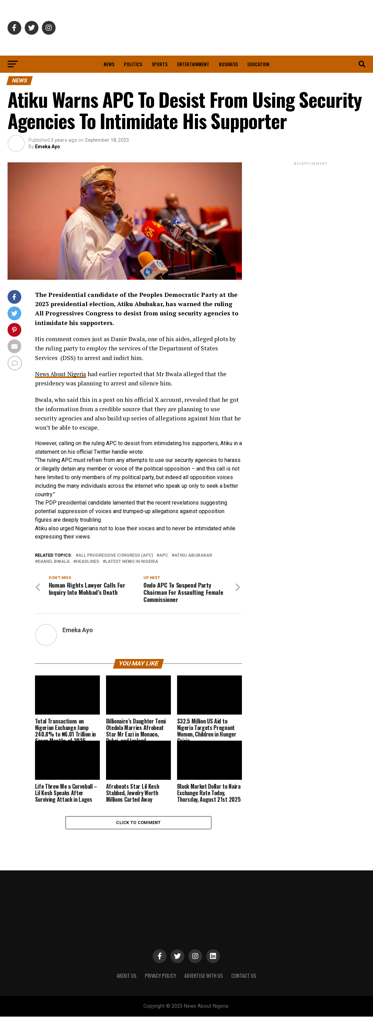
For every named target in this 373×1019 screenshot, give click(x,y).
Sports (159, 64)
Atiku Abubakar (193, 555)
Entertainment (193, 64)
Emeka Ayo (47, 146)
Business (228, 64)
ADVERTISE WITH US (203, 977)
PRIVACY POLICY (160, 977)
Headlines (87, 561)
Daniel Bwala (54, 561)
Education (258, 64)
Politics (133, 64)
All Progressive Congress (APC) (115, 555)
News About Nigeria (62, 374)
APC (163, 555)
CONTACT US (243, 977)
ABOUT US (127, 977)
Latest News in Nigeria (131, 561)
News (109, 64)
